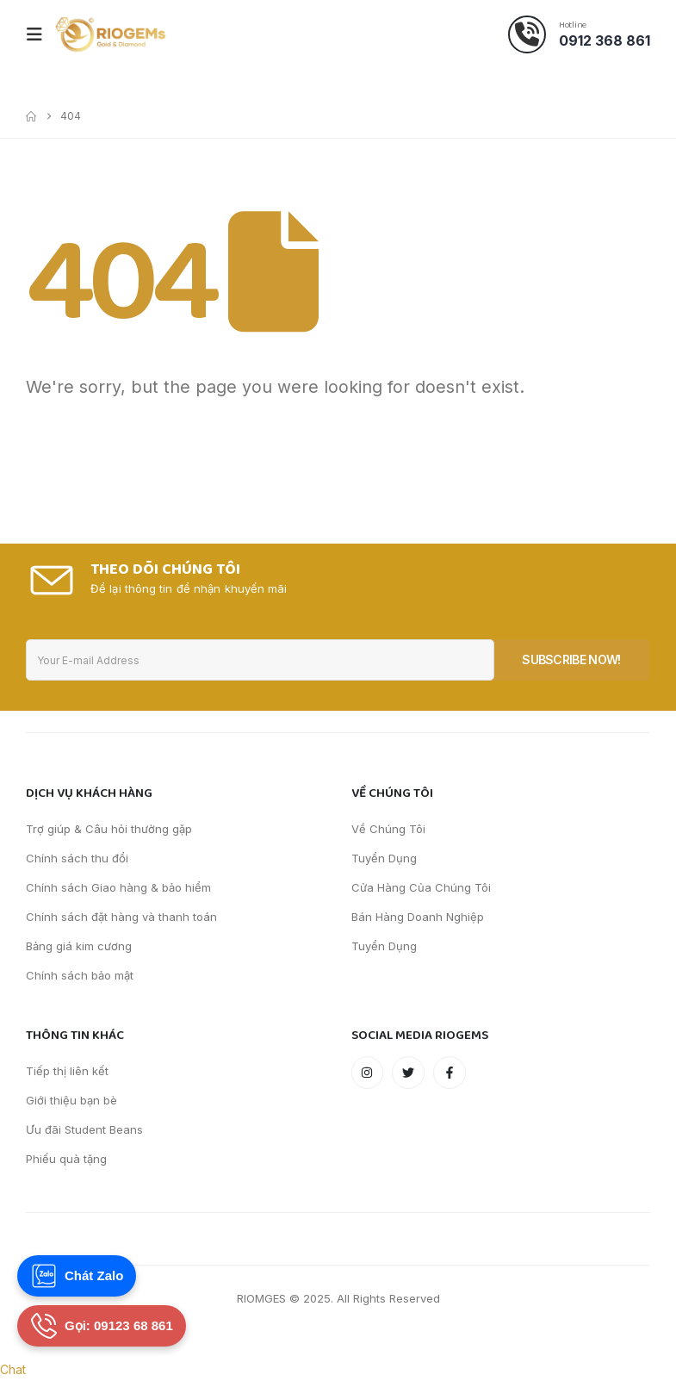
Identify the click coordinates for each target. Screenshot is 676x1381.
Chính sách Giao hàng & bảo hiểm (118, 887)
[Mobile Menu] (39, 34)
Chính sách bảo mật (79, 975)
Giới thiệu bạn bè (71, 1100)
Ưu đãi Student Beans (84, 1129)
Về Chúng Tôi (388, 829)
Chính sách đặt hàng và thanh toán (121, 917)
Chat (13, 1369)
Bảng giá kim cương (79, 946)
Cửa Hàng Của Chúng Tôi (421, 887)
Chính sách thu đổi (77, 858)
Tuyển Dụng (384, 858)
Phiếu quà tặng (66, 1159)
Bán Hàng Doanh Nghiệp (417, 917)
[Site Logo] (110, 35)
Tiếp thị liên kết (67, 1071)
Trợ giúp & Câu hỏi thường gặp (109, 829)
